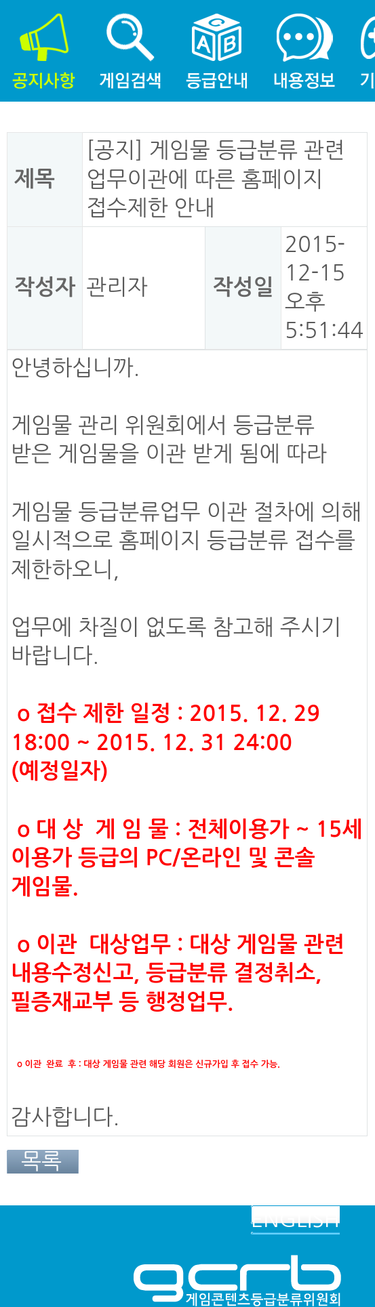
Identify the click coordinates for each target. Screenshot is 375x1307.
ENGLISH (295, 1219)
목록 (41, 1161)
